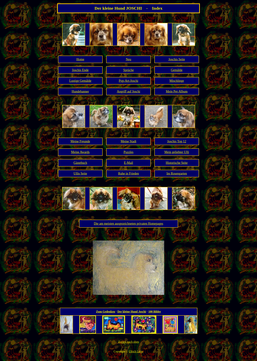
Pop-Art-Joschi (128, 81)
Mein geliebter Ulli (176, 152)
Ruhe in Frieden (128, 173)
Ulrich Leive (136, 351)
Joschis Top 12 (176, 141)
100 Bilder (154, 311)
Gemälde (177, 70)
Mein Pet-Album (177, 91)
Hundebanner (80, 91)
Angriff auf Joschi (128, 91)
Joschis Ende (80, 70)
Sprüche (128, 70)
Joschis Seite (176, 59)
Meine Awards (80, 152)
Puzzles (128, 152)
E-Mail (128, 163)
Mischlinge (177, 81)
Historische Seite (177, 163)
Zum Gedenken (105, 311)
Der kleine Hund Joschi (131, 311)
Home (80, 59)
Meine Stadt (128, 141)
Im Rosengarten (177, 173)
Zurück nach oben (128, 341)
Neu (128, 59)
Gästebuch (80, 163)
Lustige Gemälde (80, 81)
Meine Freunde (80, 141)
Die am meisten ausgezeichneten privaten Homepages (128, 223)
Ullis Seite (80, 173)
